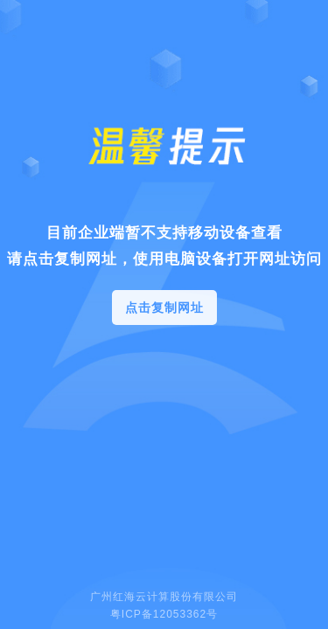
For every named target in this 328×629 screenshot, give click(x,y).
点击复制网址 (164, 307)
